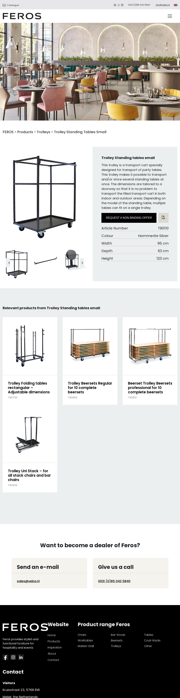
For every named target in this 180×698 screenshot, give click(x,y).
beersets (117, 640)
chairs (82, 635)
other (148, 646)
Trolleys (43, 131)
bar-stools (118, 635)
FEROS (8, 131)
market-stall (86, 646)
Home (52, 635)
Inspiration (55, 647)
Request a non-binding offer (129, 217)
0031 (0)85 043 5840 (139, 4)
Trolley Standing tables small (80, 131)
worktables (85, 640)
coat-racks (152, 640)
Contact (53, 660)
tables (148, 635)
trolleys (116, 646)
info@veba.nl (163, 4)
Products (25, 131)
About (52, 654)
